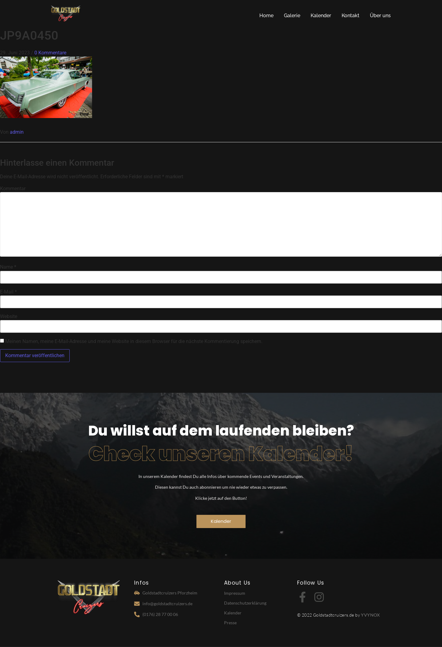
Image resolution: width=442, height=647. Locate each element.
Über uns (380, 15)
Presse (230, 622)
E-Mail (8, 292)
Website (8, 316)
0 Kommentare (50, 53)
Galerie (292, 15)
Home (266, 15)
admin (17, 132)
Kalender (321, 15)
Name (8, 267)
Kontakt (350, 15)
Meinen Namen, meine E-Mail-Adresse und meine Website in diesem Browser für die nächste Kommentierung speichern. (133, 341)
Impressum (234, 593)
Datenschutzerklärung (245, 603)
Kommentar (12, 188)
